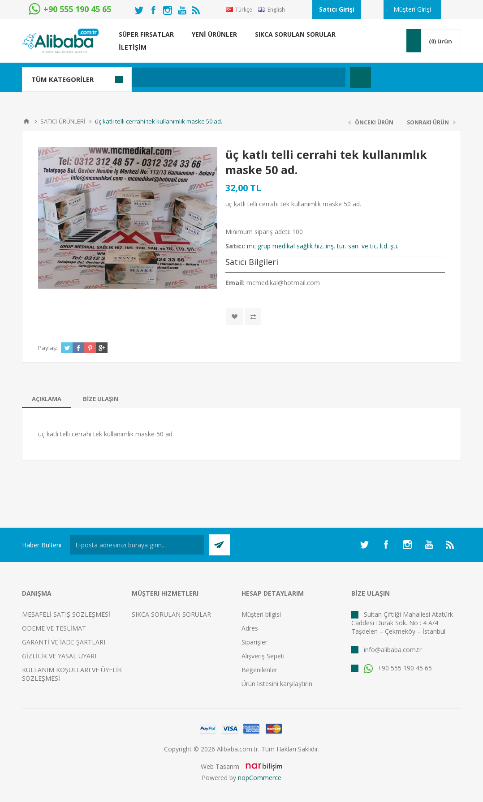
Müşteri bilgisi (261, 614)
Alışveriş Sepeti (263, 656)
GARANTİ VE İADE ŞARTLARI (63, 642)
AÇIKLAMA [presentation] (46, 399)
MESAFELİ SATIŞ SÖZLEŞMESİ (66, 614)
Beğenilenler (259, 669)
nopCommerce (259, 777)
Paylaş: (47, 348)
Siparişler (254, 642)
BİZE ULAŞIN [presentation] (100, 399)
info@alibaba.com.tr (393, 649)
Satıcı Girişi (336, 9)
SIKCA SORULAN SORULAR (171, 614)
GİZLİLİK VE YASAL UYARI (59, 656)
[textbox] (198, 77)
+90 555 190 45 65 (398, 668)
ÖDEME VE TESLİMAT (54, 628)
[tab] (46, 398)
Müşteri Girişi (412, 9)
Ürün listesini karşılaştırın (277, 683)
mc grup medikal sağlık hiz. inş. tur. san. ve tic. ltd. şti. (322, 246)
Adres (250, 628)
